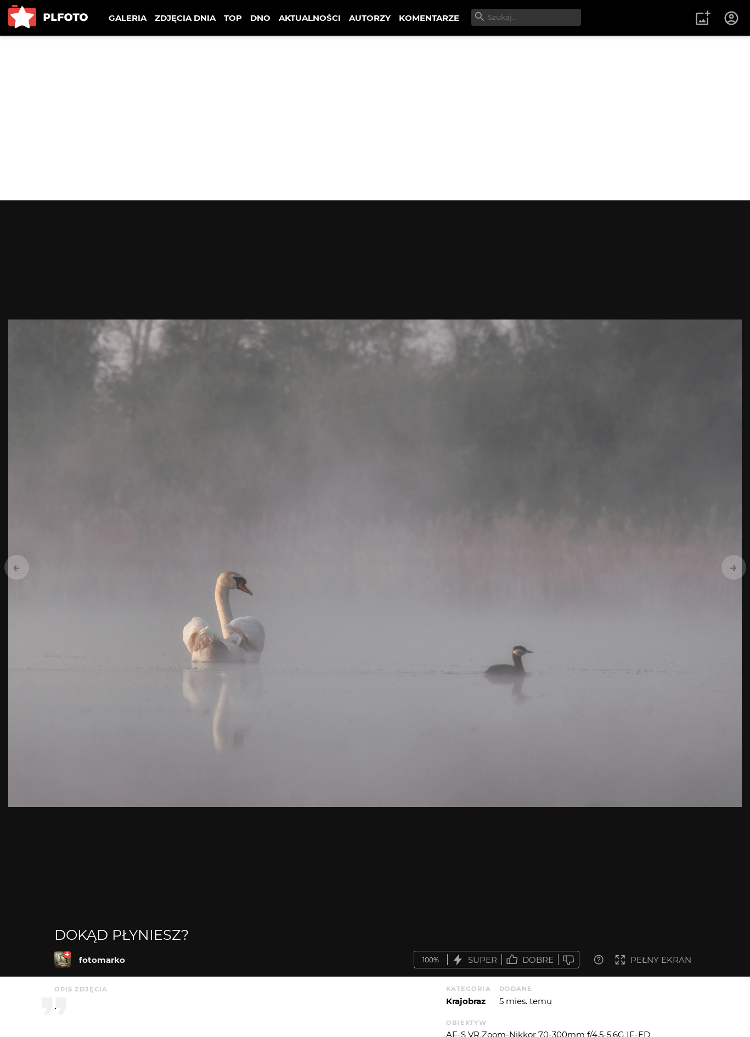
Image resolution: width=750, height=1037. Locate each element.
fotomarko (102, 960)
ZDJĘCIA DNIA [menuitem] (185, 18)
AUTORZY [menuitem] (370, 18)
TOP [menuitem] (233, 18)
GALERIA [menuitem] (127, 18)
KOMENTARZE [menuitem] (429, 18)
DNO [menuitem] (260, 18)
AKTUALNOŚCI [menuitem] (310, 18)
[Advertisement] (375, 118)
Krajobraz (466, 1001)
